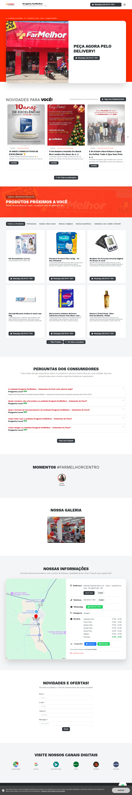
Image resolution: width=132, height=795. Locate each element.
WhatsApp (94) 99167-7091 (23, 279)
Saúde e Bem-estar (47, 224)
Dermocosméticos (83, 224)
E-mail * (41, 702)
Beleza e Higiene (66, 224)
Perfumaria (31, 224)
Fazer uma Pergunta (66, 441)
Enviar (66, 729)
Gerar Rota (89, 593)
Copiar (100, 593)
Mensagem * (43, 719)
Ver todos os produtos (74, 342)
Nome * (41, 694)
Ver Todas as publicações (66, 178)
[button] (64, 389)
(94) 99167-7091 (90, 600)
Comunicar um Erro (77, 653)
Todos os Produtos (16, 224)
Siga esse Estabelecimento (113, 99)
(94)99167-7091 (94, 607)
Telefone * (42, 711)
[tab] (65, 390)
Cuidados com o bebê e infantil (107, 224)
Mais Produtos (54, 342)
